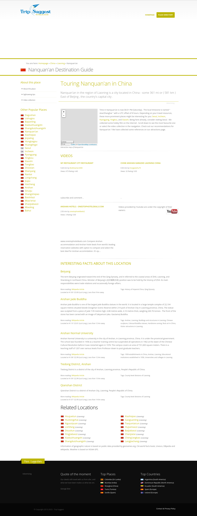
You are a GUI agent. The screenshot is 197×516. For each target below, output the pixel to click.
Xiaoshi (29, 161)
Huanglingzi (31, 144)
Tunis (108, 489)
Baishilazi (30, 197)
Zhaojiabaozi (31, 203)
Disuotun (74, 430)
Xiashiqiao (30, 134)
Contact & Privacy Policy (165, 508)
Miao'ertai (30, 200)
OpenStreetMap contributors (87, 144)
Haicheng (30, 184)
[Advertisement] (82, 39)
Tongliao (29, 164)
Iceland (149, 492)
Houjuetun (74, 416)
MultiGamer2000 (76, 168)
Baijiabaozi (134, 430)
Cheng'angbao (136, 437)
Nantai (28, 174)
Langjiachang (136, 441)
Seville (108, 492)
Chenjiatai (134, 434)
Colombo (111, 479)
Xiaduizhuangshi (33, 124)
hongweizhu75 (135, 168)
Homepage (149, 15)
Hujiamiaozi (135, 426)
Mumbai (109, 483)
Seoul (28, 148)
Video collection (29, 100)
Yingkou (29, 157)
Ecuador (153, 486)
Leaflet (73, 144)
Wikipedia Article (78, 289)
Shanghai (109, 486)
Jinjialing (29, 138)
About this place (29, 89)
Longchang (31, 177)
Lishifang (74, 426)
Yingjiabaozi (75, 434)
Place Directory (165, 15)
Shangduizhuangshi (35, 128)
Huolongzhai (75, 419)
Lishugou (30, 118)
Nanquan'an (31, 131)
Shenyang (30, 171)
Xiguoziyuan (75, 423)
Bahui (28, 210)
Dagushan (30, 115)
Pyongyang (31, 154)
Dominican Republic (157, 483)
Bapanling (30, 121)
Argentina (153, 479)
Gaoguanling (136, 419)
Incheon (29, 151)
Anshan (29, 187)
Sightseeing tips (29, 94)
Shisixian (29, 167)
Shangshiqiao (32, 194)
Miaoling (29, 207)
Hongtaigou (31, 141)
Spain (148, 489)
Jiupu (27, 180)
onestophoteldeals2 (77, 211)
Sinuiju (28, 190)
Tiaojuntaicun (136, 423)
